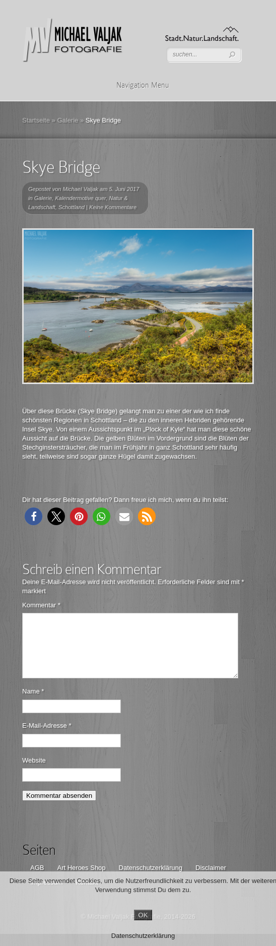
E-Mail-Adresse (47, 737)
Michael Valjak (81, 189)
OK (143, 915)
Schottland (71, 207)
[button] (33, 516)
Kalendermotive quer (80, 198)
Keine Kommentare (112, 207)
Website (34, 772)
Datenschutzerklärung (143, 935)
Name (33, 703)
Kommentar (41, 605)
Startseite (36, 120)
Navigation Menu (136, 85)
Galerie (67, 120)
